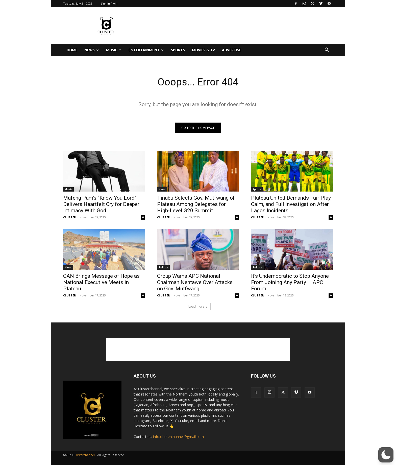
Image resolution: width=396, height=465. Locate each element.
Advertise (231, 50)
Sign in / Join (109, 3)
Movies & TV (203, 50)
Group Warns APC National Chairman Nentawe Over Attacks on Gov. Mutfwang (195, 282)
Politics (163, 267)
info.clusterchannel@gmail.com (178, 436)
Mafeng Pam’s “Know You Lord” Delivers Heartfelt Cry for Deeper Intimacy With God (101, 204)
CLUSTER (69, 217)
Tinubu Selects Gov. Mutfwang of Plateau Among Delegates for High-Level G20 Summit (196, 204)
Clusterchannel (84, 455)
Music (113, 50)
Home (72, 50)
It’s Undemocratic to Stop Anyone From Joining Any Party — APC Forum (290, 282)
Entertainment (146, 50)
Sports (178, 50)
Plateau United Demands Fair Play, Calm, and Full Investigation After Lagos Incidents (291, 204)
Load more (198, 306)
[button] (327, 50)
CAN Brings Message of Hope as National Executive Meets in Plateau (101, 282)
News (91, 50)
